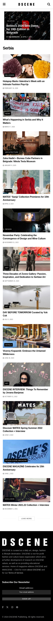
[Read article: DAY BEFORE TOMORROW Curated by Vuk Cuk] (26, 297)
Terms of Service (15, 573)
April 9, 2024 (8, 204)
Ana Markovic (14, 37)
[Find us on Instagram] (12, 607)
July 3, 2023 (8, 319)
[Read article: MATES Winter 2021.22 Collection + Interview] (26, 490)
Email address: (27, 588)
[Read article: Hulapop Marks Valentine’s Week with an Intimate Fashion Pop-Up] (26, 66)
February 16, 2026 (10, 88)
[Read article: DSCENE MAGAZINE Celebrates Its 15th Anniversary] (26, 452)
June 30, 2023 (8, 358)
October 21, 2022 (10, 396)
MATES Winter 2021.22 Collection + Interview (26, 505)
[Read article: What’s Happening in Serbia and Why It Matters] (26, 105)
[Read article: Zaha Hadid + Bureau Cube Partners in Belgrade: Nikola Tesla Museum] (26, 143)
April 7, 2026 (26, 37)
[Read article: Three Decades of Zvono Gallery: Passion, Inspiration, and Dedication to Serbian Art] (26, 259)
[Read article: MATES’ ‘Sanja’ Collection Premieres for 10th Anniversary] (26, 182)
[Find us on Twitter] (7, 607)
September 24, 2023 (11, 281)
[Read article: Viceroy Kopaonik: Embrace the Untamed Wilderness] (26, 336)
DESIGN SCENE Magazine (16, 460)
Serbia (8, 191)
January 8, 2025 (9, 165)
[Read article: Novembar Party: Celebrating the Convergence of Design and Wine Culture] (26, 220)
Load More (26, 518)
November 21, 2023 (11, 242)
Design (8, 229)
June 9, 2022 (8, 435)
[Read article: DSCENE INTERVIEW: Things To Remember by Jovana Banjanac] (26, 375)
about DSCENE (34, 570)
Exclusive (10, 499)
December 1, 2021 (10, 509)
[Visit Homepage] (26, 4)
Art (6, 268)
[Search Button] (48, 4)
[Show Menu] (4, 4)
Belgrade (11, 21)
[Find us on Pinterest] (17, 607)
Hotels (8, 345)
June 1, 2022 (8, 473)
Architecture (11, 152)
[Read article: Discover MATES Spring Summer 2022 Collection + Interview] (26, 413)
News (7, 113)
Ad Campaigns (11, 422)
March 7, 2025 (9, 127)
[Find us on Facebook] (2, 607)
